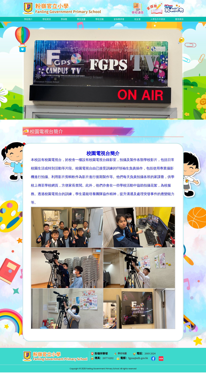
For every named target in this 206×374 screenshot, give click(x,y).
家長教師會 (118, 20)
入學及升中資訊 (157, 20)
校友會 (136, 20)
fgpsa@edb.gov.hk (140, 359)
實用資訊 (179, 20)
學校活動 (99, 20)
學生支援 (81, 20)
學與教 (64, 20)
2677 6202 (108, 359)
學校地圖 (123, 355)
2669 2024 (152, 355)
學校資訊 (47, 20)
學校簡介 (29, 20)
